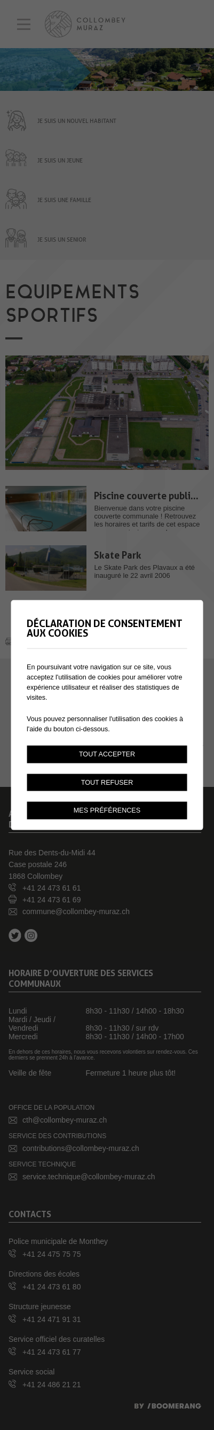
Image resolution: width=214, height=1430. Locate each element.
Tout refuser (107, 782)
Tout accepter (107, 753)
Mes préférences (107, 810)
